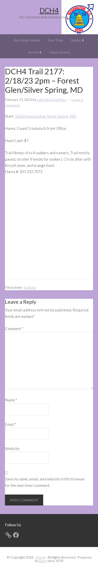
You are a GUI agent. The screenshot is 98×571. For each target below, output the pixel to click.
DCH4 (49, 10)
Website (12, 448)
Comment (14, 328)
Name (11, 400)
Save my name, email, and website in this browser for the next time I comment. (45, 482)
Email (10, 424)
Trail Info (30, 287)
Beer (43, 561)
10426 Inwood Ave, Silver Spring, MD (45, 116)
